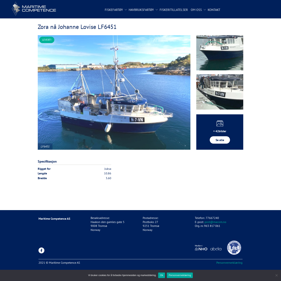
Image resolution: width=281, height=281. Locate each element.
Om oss (196, 10)
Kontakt (214, 10)
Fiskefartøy (114, 10)
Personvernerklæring (229, 262)
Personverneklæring (180, 275)
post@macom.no (215, 222)
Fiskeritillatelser (174, 10)
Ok (161, 275)
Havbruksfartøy (141, 10)
